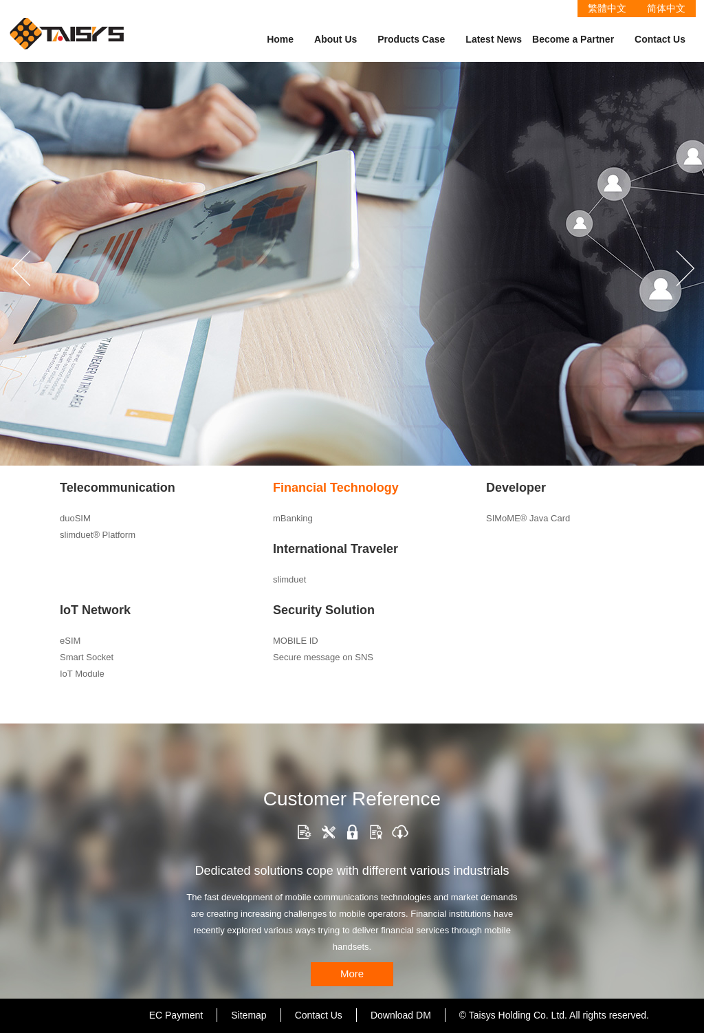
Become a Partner (573, 39)
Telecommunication (117, 487)
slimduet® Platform (97, 535)
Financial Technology (336, 487)
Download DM (401, 1015)
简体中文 (666, 8)
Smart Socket (86, 657)
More (352, 973)
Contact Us (660, 39)
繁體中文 (607, 8)
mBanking (293, 518)
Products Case (411, 39)
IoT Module (82, 673)
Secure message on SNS (323, 657)
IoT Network (95, 610)
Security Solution (324, 610)
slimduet (289, 579)
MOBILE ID (295, 640)
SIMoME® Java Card (528, 518)
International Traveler (335, 549)
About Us (335, 39)
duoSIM (75, 518)
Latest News (493, 39)
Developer (516, 487)
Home (280, 39)
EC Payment (176, 1015)
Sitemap (248, 1015)
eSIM (70, 640)
